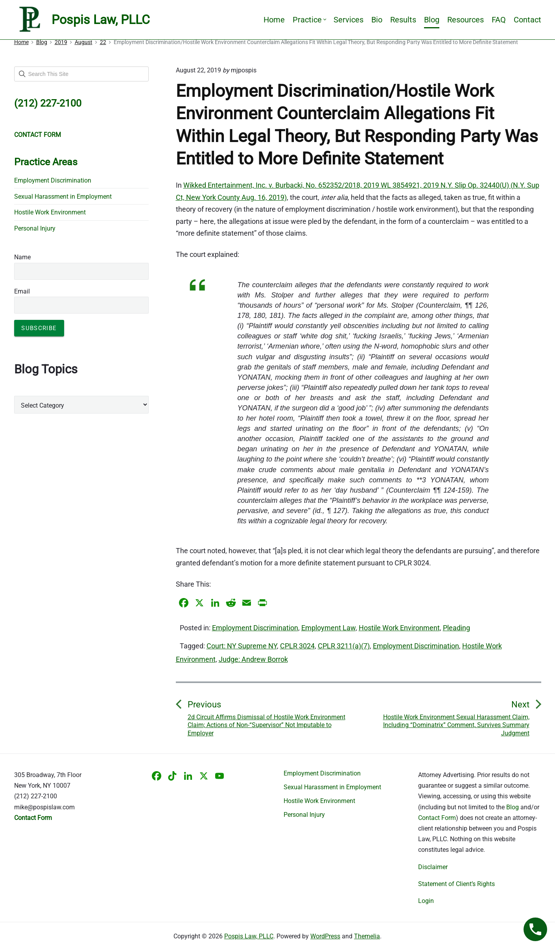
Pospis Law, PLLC (248, 936)
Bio (376, 19)
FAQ (499, 19)
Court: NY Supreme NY (242, 646)
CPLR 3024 (297, 646)
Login (426, 901)
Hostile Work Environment (399, 628)
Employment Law (328, 628)
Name (22, 257)
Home (274, 19)
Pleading (456, 628)
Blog (431, 19)
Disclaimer (433, 867)
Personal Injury (34, 228)
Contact (527, 19)
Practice (309, 19)
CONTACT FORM (37, 134)
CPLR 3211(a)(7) (344, 646)
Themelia (367, 936)
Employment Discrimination (255, 628)
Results (403, 19)
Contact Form (437, 818)
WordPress (325, 936)
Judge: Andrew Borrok (253, 659)
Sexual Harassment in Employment (63, 196)
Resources (465, 19)
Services (348, 19)
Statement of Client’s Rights (456, 884)
